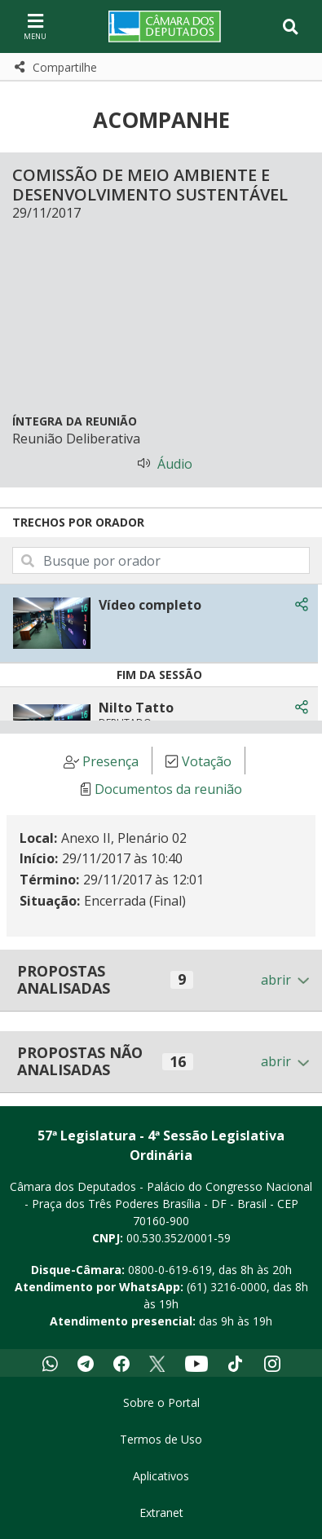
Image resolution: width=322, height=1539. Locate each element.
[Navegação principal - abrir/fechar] (35, 26)
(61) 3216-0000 (227, 1286)
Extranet (161, 1512)
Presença (110, 761)
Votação (207, 761)
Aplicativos (161, 1476)
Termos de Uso (161, 1439)
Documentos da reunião (168, 789)
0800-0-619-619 (170, 1269)
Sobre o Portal (161, 1402)
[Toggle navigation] (290, 27)
